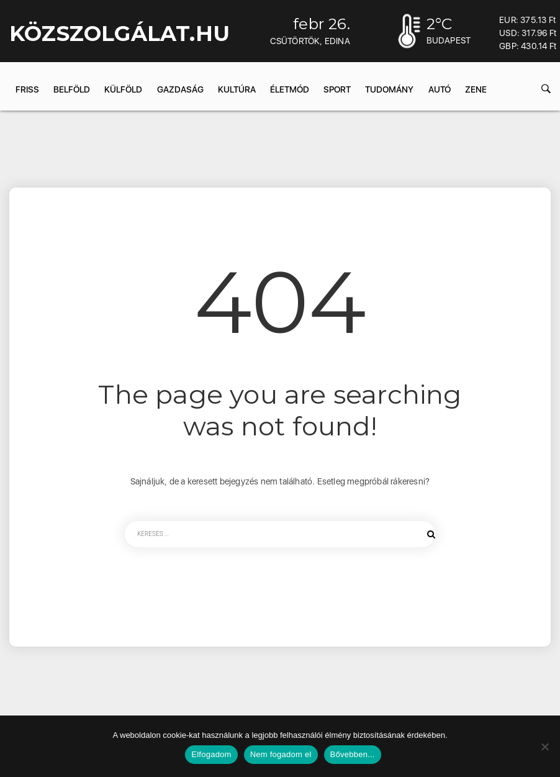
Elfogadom (211, 754)
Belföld (71, 89)
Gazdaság (180, 89)
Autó (439, 89)
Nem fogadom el (281, 754)
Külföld (123, 89)
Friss (27, 89)
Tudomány (389, 89)
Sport (337, 89)
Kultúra (237, 89)
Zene (476, 89)
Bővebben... (352, 754)
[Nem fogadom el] (544, 746)
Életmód (289, 89)
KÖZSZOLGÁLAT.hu (119, 33)
